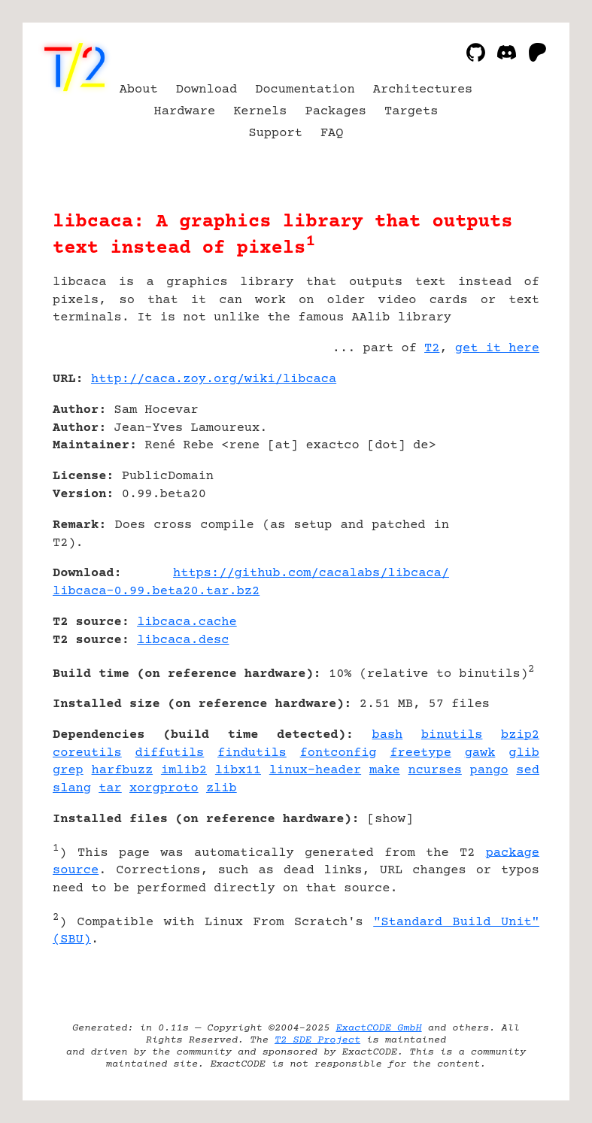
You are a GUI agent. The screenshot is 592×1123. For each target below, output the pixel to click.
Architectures (423, 90)
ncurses (434, 770)
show (390, 819)
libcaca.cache (187, 622)
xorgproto (164, 789)
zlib (221, 789)
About (139, 90)
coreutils (87, 753)
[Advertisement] (494, 468)
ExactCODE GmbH (378, 1028)
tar (110, 789)
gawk (480, 753)
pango (489, 770)
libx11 (238, 770)
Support (275, 133)
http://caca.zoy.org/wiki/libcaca (213, 379)
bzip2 (520, 735)
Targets (411, 112)
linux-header (315, 770)
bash (387, 735)
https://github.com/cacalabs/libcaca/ (311, 573)
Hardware (185, 112)
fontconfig (338, 753)
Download (207, 90)
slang (72, 789)
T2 (431, 348)
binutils (452, 735)
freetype (420, 753)
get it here (497, 348)
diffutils (170, 753)
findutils (252, 753)
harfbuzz (122, 770)
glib (524, 753)
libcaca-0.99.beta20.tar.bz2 (156, 591)
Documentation (305, 90)
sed (527, 770)
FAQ (332, 133)
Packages (336, 112)
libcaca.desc (183, 640)
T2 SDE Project (317, 1040)
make (384, 770)
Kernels (260, 112)
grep (68, 770)
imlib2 (184, 770)
